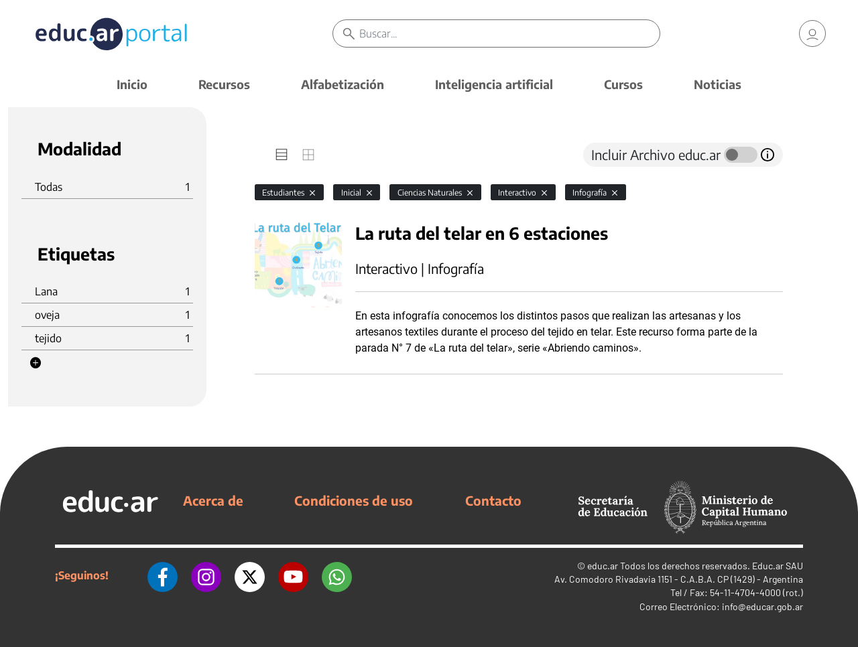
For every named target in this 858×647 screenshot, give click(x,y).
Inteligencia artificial (494, 84)
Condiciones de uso (353, 500)
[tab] (281, 154)
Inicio (132, 84)
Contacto (493, 500)
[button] (35, 363)
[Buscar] (509, 33)
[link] (812, 33)
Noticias (717, 84)
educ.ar (602, 565)
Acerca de (213, 500)
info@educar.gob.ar (762, 606)
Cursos (623, 84)
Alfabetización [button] (342, 84)
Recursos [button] (224, 84)
